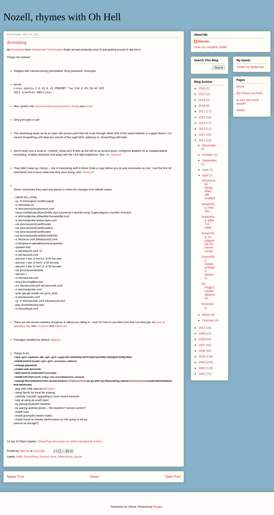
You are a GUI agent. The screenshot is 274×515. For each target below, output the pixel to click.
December (209, 145)
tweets (240, 110)
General (44, 456)
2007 (202, 345)
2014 (202, 123)
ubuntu (78, 456)
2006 (202, 350)
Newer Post (15, 476)
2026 (202, 88)
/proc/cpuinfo (61, 106)
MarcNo (203, 41)
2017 (202, 111)
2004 (202, 362)
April (205, 175)
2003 (202, 368)
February (208, 320)
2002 (202, 374)
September (209, 160)
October (208, 154)
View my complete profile (210, 47)
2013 (202, 128)
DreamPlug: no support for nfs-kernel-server (208, 242)
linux (53, 456)
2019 (202, 100)
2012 (202, 134)
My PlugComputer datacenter (208, 291)
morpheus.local (76, 380)
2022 (202, 94)
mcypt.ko (43, 326)
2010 (202, 327)
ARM (19, 456)
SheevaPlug (65, 456)
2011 (202, 140)
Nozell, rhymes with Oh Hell (62, 16)
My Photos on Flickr (249, 93)
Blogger (157, 506)
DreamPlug (31, 456)
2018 (202, 105)
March (206, 314)
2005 (202, 356)
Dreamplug (18, 49)
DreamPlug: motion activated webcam (208, 267)
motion (51, 388)
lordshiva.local (138, 380)
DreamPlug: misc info (208, 207)
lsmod (89, 106)
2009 (202, 333)
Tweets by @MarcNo (250, 67)
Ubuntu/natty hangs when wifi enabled (208, 189)
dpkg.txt (55, 339)
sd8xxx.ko (61, 326)
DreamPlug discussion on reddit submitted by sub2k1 (70, 441)
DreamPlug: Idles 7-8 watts (208, 222)
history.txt (88, 172)
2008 (202, 339)
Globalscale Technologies (47, 49)
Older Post (173, 476)
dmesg (75, 106)
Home (94, 476)
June (205, 169)
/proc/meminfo (44, 106)
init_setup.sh (113, 154)
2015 (202, 117)
